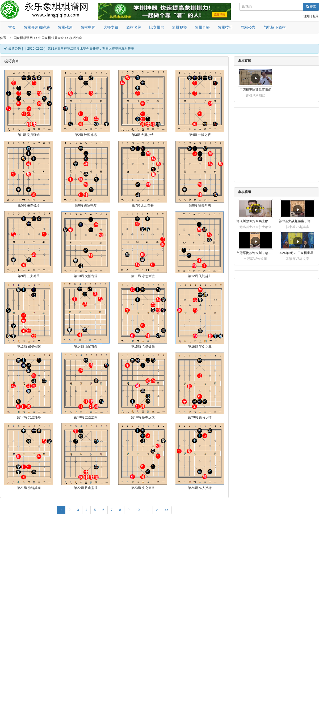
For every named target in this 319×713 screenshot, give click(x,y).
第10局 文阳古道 (86, 276)
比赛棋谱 (156, 27)
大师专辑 (110, 27)
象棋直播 (202, 27)
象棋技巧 (225, 27)
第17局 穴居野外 (29, 417)
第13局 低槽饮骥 (29, 347)
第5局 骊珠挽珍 (29, 205)
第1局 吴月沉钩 (29, 135)
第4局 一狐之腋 (200, 135)
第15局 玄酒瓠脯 (143, 347)
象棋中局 (88, 27)
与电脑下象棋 (274, 27)
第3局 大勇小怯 (143, 135)
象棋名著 (133, 27)
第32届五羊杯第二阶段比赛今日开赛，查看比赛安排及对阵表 (91, 48)
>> (166, 510)
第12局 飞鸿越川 (200, 276)
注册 (307, 16)
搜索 (311, 6)
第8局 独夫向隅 (200, 205)
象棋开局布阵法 (37, 27)
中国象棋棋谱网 (21, 38)
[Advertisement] (114, 555)
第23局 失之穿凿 (143, 488)
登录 (316, 16)
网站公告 (248, 27)
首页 (12, 27)
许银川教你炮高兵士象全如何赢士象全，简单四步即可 (255, 221)
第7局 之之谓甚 (143, 205)
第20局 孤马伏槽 (200, 417)
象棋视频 (179, 27)
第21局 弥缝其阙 (29, 488)
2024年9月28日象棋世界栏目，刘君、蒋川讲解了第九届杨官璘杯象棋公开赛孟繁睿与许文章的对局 (298, 253)
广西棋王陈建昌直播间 (255, 90)
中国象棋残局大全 (51, 38)
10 (138, 510)
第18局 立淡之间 (86, 417)
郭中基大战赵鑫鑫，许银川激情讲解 (298, 221)
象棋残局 (65, 27)
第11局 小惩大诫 (143, 276)
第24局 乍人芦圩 (200, 488)
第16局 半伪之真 (200, 347)
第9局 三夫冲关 (29, 276)
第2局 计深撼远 (86, 135)
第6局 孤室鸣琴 (86, 205)
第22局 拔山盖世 (86, 488)
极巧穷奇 (75, 38)
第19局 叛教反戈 (143, 417)
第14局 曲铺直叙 (86, 347)
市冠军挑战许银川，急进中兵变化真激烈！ (255, 253)
